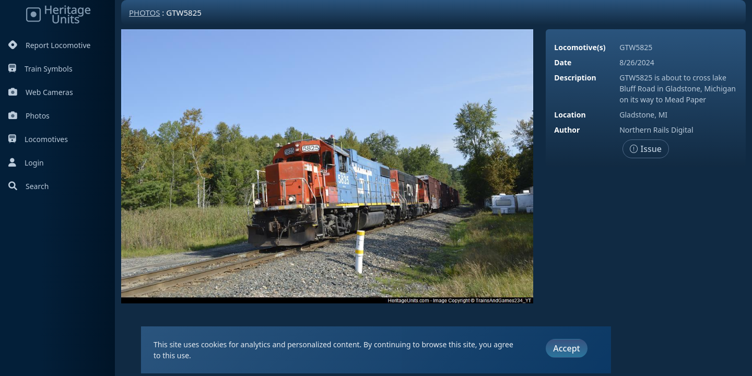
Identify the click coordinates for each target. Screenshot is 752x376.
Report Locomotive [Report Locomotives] (49, 45)
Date (562, 62)
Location (569, 115)
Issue (646, 149)
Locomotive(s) (579, 47)
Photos (29, 116)
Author (567, 130)
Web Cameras (40, 92)
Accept (566, 348)
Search (28, 186)
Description (575, 78)
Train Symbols (40, 69)
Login (26, 163)
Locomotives (38, 139)
